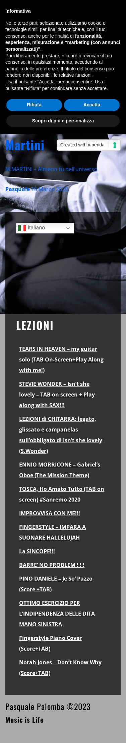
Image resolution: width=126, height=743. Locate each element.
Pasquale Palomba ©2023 (47, 706)
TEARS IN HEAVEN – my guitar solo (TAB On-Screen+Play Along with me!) (61, 359)
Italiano (31, 228)
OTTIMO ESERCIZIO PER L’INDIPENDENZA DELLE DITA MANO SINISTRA (57, 613)
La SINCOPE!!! (37, 551)
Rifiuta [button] (34, 104)
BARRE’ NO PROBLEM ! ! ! (51, 565)
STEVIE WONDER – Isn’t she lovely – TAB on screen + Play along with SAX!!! (57, 394)
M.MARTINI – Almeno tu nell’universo (51, 169)
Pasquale (17, 189)
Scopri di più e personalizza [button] (63, 120)
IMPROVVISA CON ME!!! (49, 513)
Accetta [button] (92, 104)
